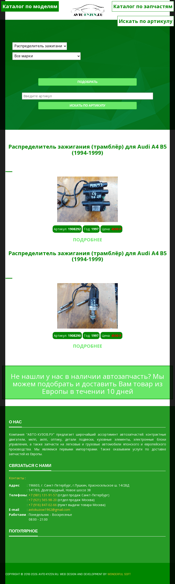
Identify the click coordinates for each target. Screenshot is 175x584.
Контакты (16, 478)
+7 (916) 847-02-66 (42, 505)
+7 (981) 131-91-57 (42, 495)
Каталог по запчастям (142, 6)
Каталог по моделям (30, 6)
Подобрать (87, 82)
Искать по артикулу (145, 20)
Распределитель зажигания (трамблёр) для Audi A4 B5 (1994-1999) (87, 149)
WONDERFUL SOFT (119, 574)
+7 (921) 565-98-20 (42, 500)
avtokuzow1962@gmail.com (49, 509)
